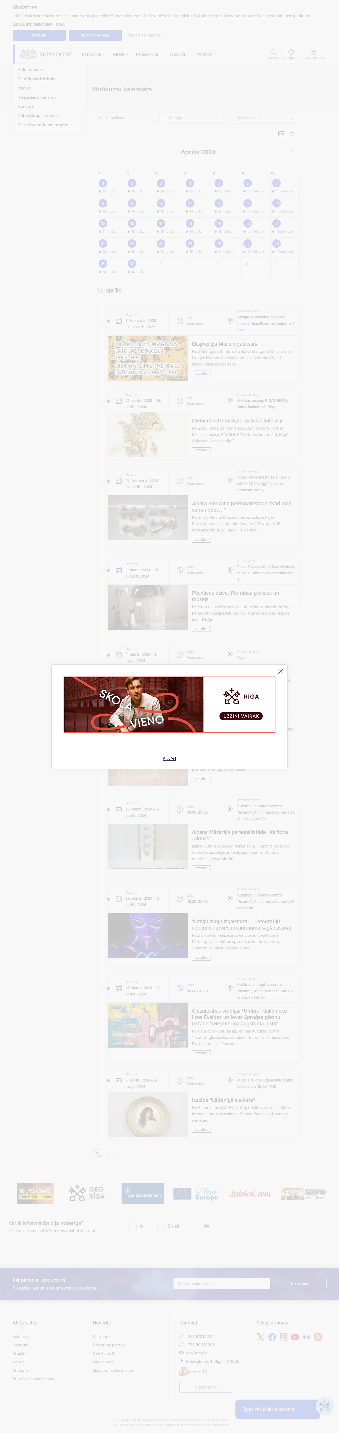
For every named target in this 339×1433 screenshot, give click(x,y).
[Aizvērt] (280, 671)
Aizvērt (169, 758)
